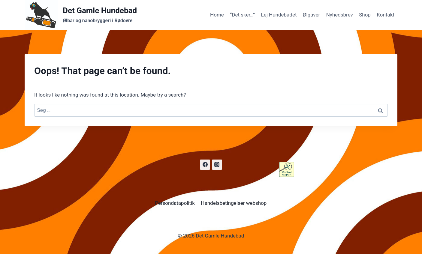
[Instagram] (217, 165)
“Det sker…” (242, 15)
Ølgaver (311, 15)
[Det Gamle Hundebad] (81, 15)
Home (217, 15)
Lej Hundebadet (279, 15)
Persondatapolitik (175, 203)
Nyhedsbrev (339, 15)
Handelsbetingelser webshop (234, 203)
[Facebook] (205, 165)
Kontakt (385, 15)
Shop (365, 15)
